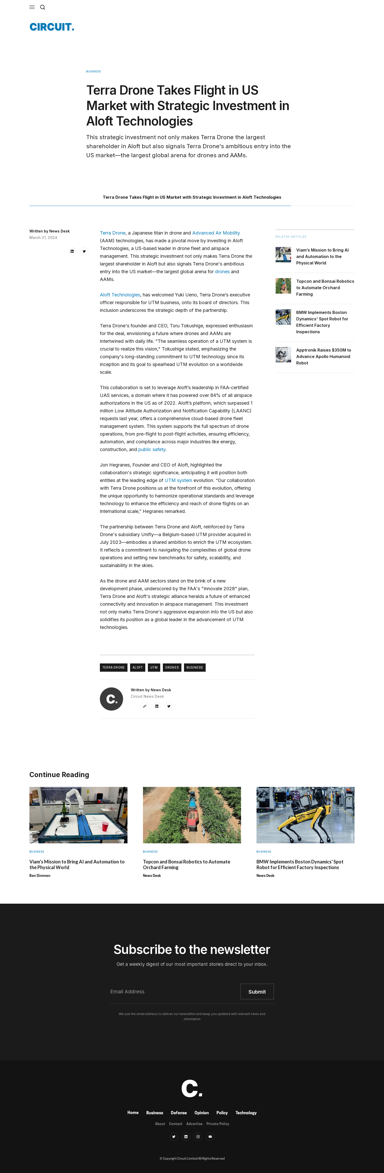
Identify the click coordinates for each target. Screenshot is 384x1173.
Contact (175, 1124)
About (160, 1124)
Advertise (194, 1124)
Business (154, 1113)
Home (133, 1113)
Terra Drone (112, 233)
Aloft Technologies (120, 294)
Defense (179, 1113)
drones (222, 271)
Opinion (202, 1113)
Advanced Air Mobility (216, 233)
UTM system (178, 480)
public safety (151, 449)
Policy (222, 1113)
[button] (32, 7)
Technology (246, 1113)
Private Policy (217, 1124)
